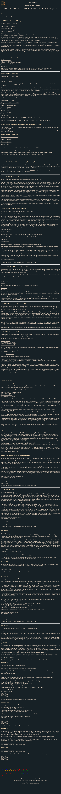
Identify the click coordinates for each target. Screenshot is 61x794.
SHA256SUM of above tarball (8, 344)
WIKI (39, 8)
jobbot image (4, 572)
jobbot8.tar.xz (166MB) (6, 142)
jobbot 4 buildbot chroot (6, 346)
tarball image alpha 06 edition (7, 695)
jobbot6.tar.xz (4, 241)
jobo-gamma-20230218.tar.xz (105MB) (10, 137)
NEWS (44, 8)
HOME (6, 8)
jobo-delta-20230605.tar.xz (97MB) (9, 23)
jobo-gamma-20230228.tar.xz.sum (8, 113)
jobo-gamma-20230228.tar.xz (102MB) (10, 77)
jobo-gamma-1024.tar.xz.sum (7, 234)
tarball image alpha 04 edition (7, 722)
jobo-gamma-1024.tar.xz (6, 231)
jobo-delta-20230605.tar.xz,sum (8, 62)
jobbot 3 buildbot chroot (6, 397)
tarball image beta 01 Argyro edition (9, 520)
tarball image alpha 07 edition (7, 616)
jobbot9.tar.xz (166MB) (6, 82)
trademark (38, 786)
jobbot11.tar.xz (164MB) (6, 28)
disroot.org (32, 172)
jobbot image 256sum (6, 573)
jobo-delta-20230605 (5, 60)
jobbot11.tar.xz (4, 61)
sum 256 (3, 285)
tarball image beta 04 (5, 343)
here (12, 16)
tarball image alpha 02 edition (7, 750)
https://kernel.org (10, 356)
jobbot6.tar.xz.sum (5, 244)
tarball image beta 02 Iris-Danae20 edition (10, 478)
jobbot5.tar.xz (4, 290)
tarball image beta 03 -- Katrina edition (10, 394)
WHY (10, 8)
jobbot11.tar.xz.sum (5, 64)
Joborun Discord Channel (41, 665)
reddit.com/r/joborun (16, 642)
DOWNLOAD (25, 8)
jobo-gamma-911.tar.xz (6, 284)
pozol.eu (54, 8)
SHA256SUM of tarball (6, 617)
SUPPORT (16, 8)
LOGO (49, 8)
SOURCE (33, 8)
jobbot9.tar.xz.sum (5, 115)
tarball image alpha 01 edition (7, 757)
